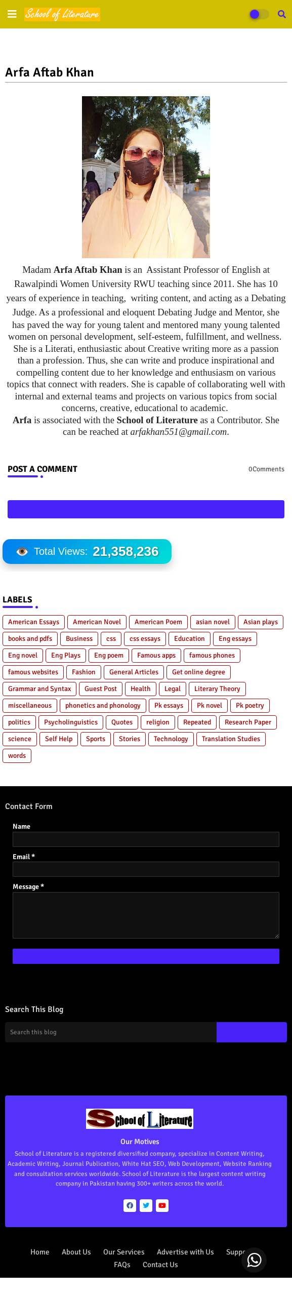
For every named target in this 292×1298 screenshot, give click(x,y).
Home (40, 1251)
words (17, 755)
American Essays (33, 622)
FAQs (122, 1264)
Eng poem (108, 655)
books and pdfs (30, 638)
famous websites (33, 672)
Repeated (197, 722)
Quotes (122, 722)
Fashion (84, 672)
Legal (172, 688)
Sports (95, 739)
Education (189, 638)
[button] (282, 14)
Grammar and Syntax (39, 688)
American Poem (158, 622)
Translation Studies (231, 739)
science (19, 739)
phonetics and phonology (103, 705)
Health (141, 688)
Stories (129, 739)
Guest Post (101, 688)
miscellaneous (30, 705)
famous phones (212, 655)
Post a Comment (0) (146, 509)
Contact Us (160, 1264)
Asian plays (260, 622)
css (111, 638)
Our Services (124, 1251)
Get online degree (198, 672)
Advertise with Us (185, 1251)
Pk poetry (250, 705)
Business (79, 638)
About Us (76, 1251)
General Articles (133, 672)
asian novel (213, 622)
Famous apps (156, 655)
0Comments (266, 469)
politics (19, 722)
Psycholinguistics (71, 722)
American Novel (97, 622)
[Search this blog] (111, 1032)
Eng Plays (65, 655)
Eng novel (22, 655)
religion (158, 722)
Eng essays (235, 638)
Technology (171, 739)
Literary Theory (217, 688)
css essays (145, 638)
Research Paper (248, 722)
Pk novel (209, 705)
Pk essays (168, 705)
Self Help (58, 739)
